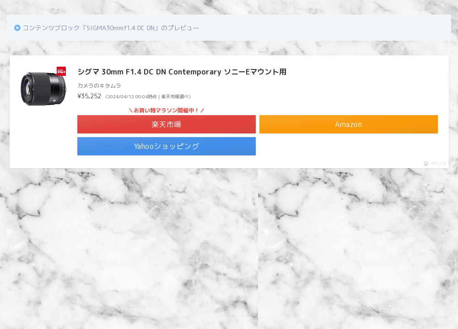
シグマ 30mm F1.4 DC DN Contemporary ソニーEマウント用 (181, 72)
